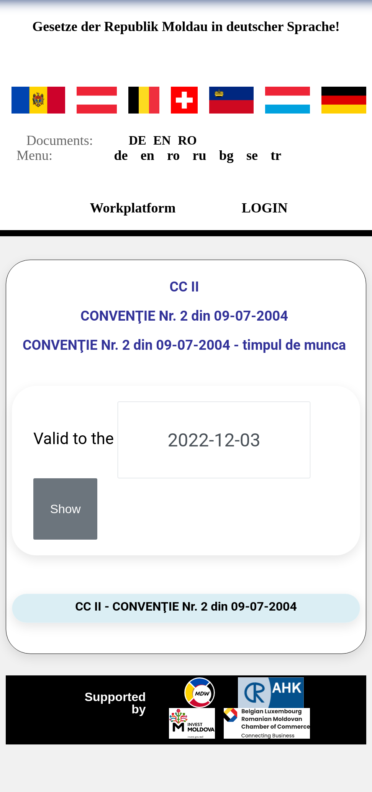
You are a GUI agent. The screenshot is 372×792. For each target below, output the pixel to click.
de (121, 155)
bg (226, 155)
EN (162, 142)
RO (187, 142)
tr (275, 155)
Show (65, 509)
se (252, 155)
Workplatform (132, 210)
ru (199, 155)
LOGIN (265, 210)
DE (137, 142)
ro (173, 155)
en (147, 155)
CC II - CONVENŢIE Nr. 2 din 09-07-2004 (186, 606)
